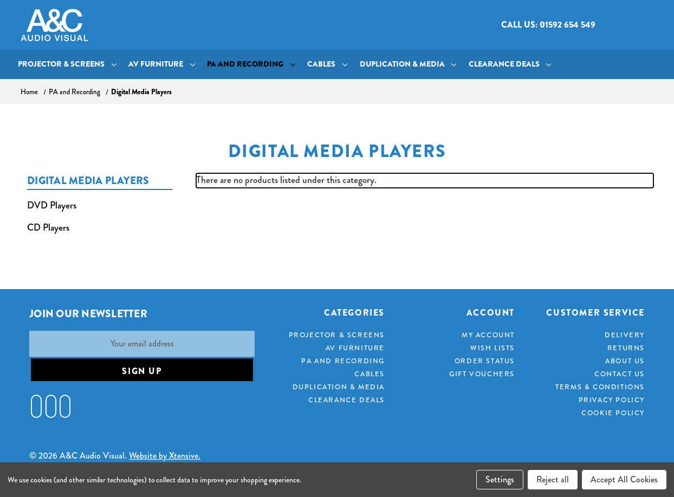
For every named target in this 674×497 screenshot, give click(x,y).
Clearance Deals (510, 64)
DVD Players (51, 205)
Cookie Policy (613, 413)
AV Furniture (161, 64)
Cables (327, 64)
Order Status (485, 361)
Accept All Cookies (624, 479)
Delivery (625, 335)
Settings (499, 479)
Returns (626, 348)
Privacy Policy (612, 400)
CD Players (48, 227)
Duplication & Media (408, 64)
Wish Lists (492, 348)
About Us (625, 361)
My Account (488, 335)
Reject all (552, 479)
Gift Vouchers (482, 374)
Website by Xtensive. (164, 455)
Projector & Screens (67, 64)
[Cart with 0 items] (644, 25)
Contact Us (619, 374)
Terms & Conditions (600, 387)
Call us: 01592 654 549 (548, 24)
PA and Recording (251, 64)
